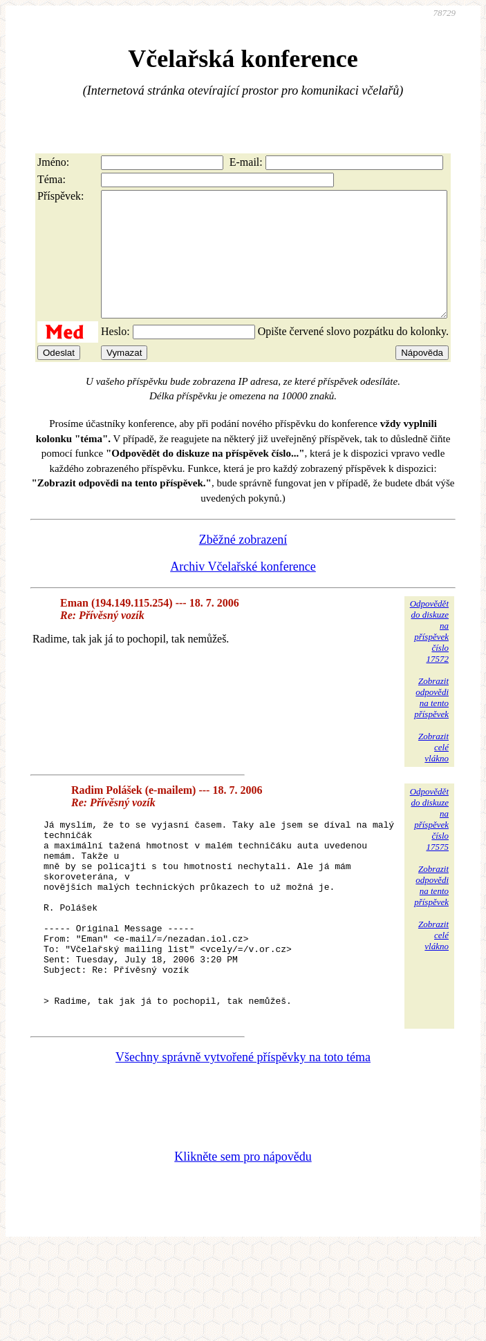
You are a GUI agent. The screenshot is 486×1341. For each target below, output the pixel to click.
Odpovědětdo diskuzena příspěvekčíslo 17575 (429, 844)
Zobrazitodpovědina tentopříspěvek (431, 722)
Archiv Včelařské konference (243, 591)
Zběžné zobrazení (243, 564)
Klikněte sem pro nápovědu (242, 1221)
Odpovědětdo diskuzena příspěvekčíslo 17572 (429, 656)
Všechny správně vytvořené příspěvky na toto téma (243, 1121)
